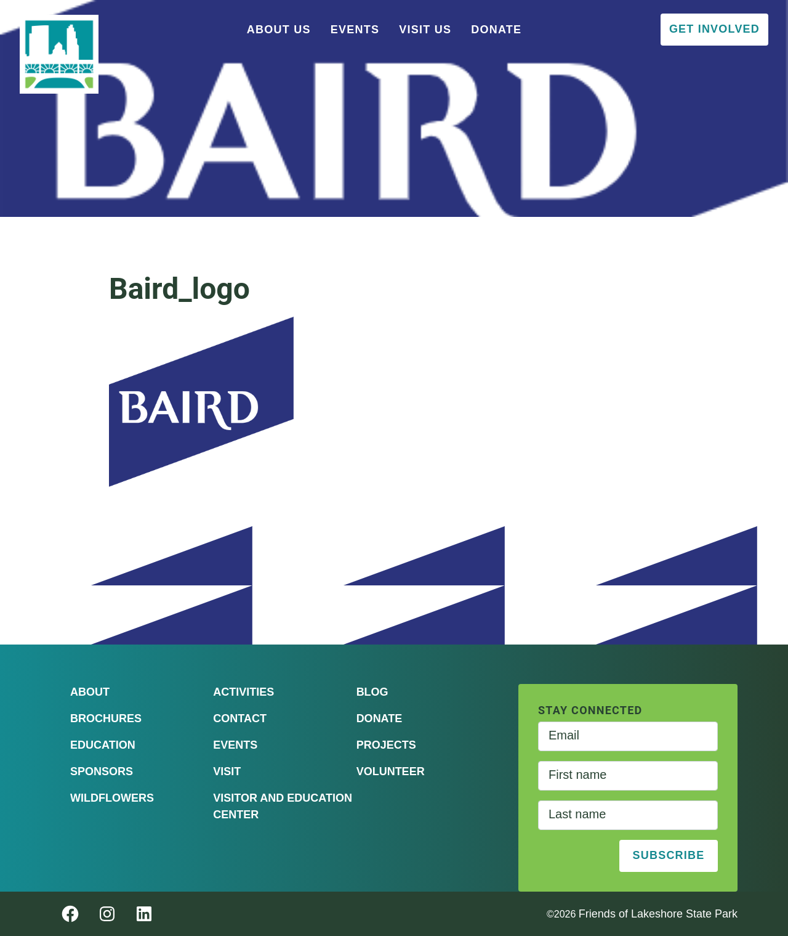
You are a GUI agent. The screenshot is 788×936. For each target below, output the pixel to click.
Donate (496, 29)
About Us (279, 29)
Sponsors (101, 771)
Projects (386, 745)
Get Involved (714, 29)
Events (355, 29)
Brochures (106, 718)
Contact (240, 718)
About (90, 692)
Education (102, 745)
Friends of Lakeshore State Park (658, 914)
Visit (227, 771)
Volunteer (390, 771)
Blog (372, 692)
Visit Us (425, 29)
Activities (243, 692)
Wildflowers (112, 798)
